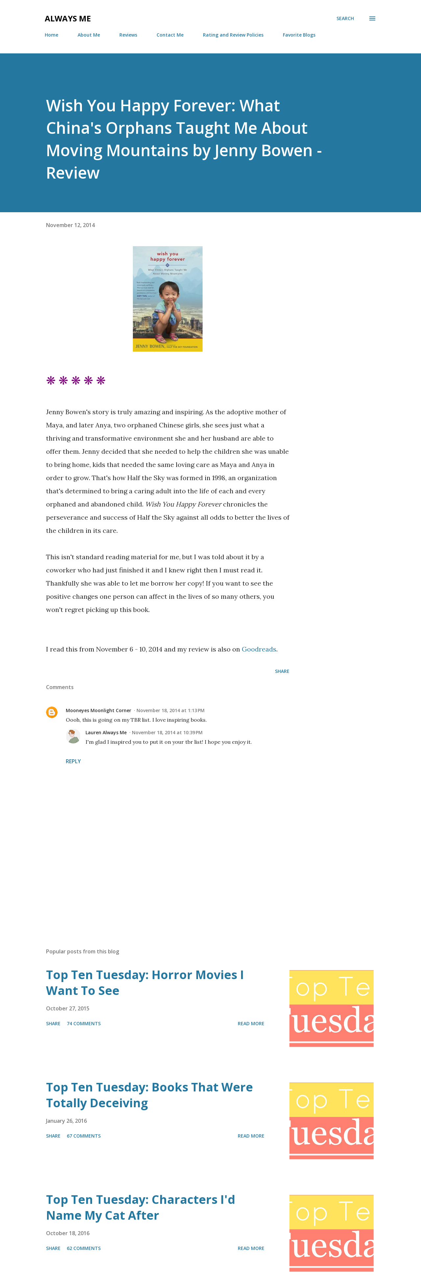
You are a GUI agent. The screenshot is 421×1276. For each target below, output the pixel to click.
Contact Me (170, 35)
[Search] (345, 18)
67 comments (84, 1136)
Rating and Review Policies (233, 35)
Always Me (68, 18)
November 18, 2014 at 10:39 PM (167, 732)
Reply (73, 761)
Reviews (128, 35)
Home (51, 35)
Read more (251, 1023)
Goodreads (259, 649)
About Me (89, 35)
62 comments (84, 1248)
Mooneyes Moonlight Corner (98, 710)
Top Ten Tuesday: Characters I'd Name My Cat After (140, 1207)
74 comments (84, 1023)
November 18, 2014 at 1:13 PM (170, 710)
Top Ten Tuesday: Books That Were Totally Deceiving (149, 1095)
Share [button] (282, 671)
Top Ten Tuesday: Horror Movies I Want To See (145, 983)
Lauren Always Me (106, 732)
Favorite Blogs (299, 35)
